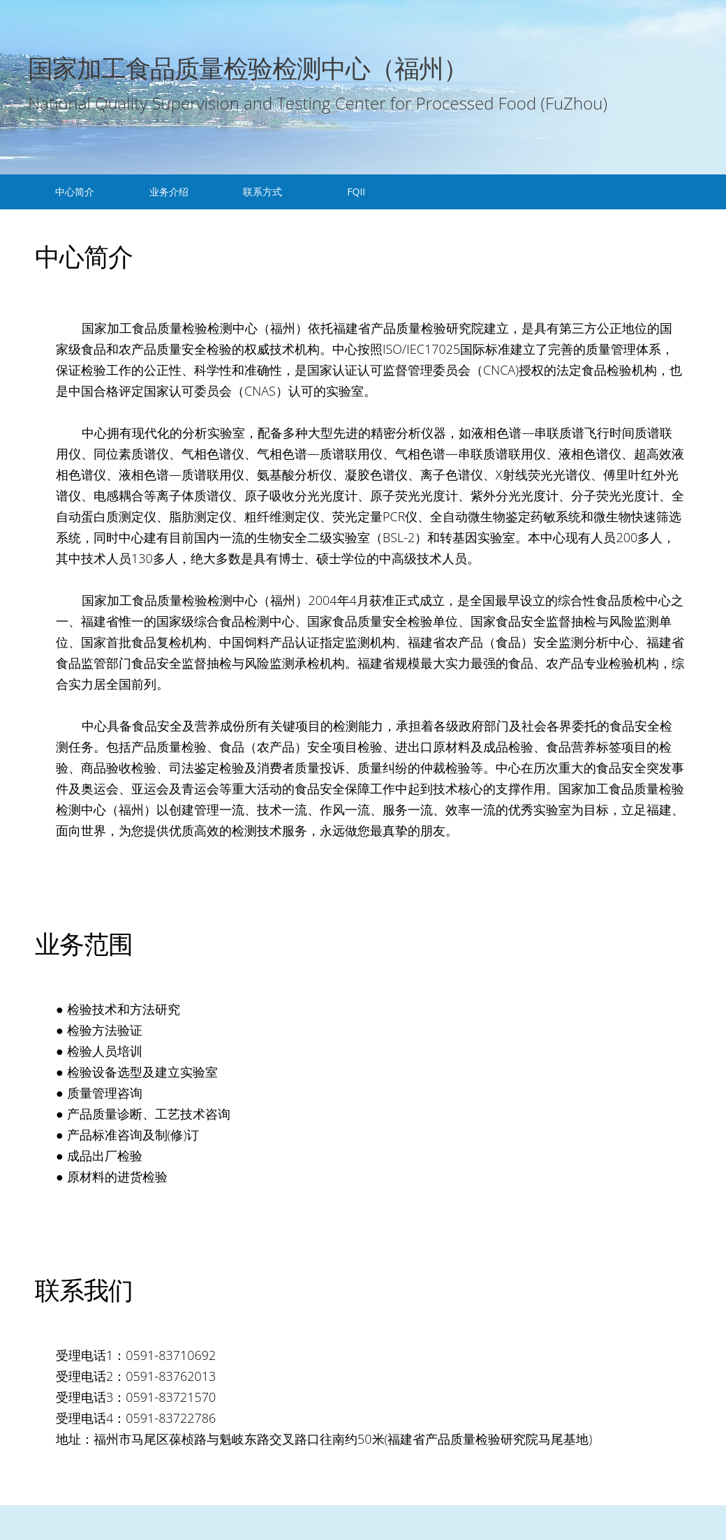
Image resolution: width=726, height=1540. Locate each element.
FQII (356, 191)
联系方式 (262, 191)
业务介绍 (168, 191)
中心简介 (74, 191)
